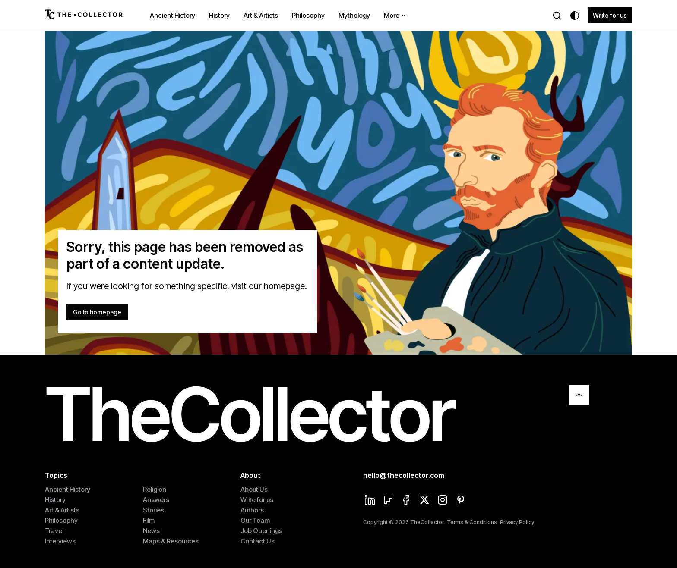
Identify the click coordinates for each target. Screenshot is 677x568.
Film (149, 520)
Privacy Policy (517, 522)
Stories (153, 510)
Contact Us (257, 541)
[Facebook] (406, 500)
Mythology (354, 15)
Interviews (60, 541)
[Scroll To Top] (579, 395)
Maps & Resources (171, 541)
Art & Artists (261, 15)
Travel (54, 531)
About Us (254, 489)
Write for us (610, 15)
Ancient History (172, 15)
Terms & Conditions (472, 522)
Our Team (255, 520)
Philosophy (308, 15)
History (219, 15)
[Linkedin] (370, 500)
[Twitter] (424, 500)
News (151, 531)
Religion (154, 489)
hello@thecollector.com (403, 475)
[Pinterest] (461, 500)
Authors (252, 510)
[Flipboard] (388, 500)
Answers (156, 500)
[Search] (557, 15)
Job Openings (261, 531)
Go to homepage (97, 312)
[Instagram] (442, 500)
